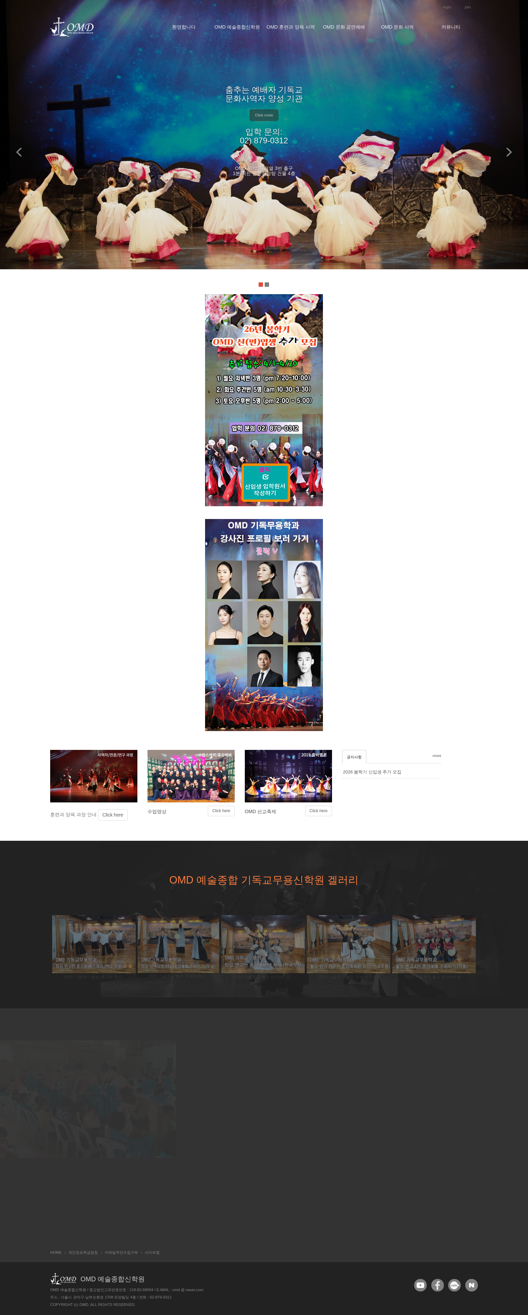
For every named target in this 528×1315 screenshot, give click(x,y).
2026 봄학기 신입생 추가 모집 (372, 795)
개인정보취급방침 (83, 1252)
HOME (56, 1252)
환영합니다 (184, 27)
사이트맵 (152, 1252)
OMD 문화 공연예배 (344, 27)
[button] (18, 147)
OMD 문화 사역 (397, 27)
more (437, 779)
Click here (112, 838)
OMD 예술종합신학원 (237, 27)
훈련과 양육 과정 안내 (74, 838)
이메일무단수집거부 (121, 1252)
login (447, 7)
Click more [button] (264, 115)
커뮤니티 (450, 27)
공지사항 (354, 781)
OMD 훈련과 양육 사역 (291, 27)
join (468, 7)
